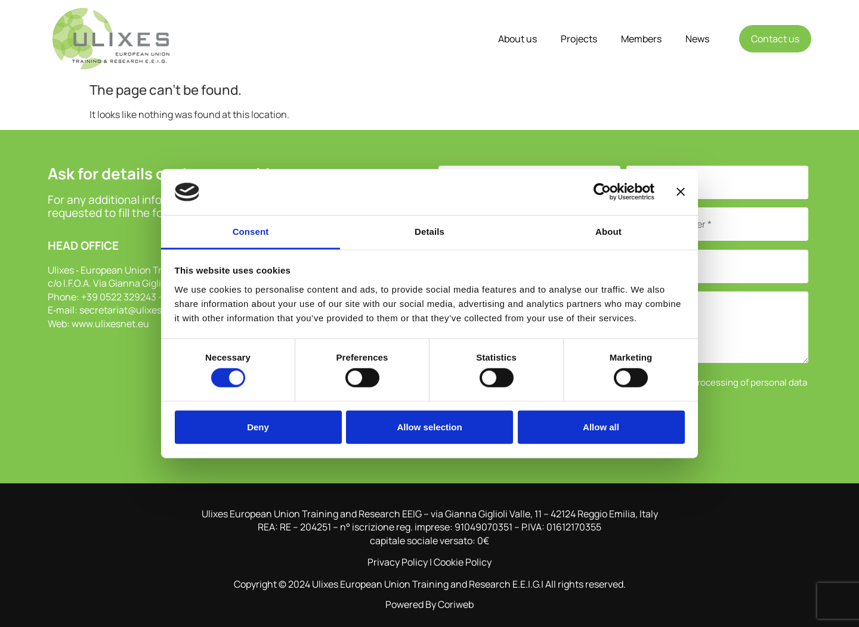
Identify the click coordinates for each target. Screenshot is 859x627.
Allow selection (429, 426)
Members (641, 38)
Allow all (601, 426)
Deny (258, 426)
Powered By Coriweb (429, 604)
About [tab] (608, 231)
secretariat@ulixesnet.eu (134, 309)
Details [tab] (429, 231)
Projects (579, 38)
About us (517, 38)
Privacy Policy (397, 562)
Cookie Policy (463, 562)
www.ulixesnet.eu (110, 323)
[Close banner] (680, 192)
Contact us (775, 38)
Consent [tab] (251, 231)
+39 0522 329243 (118, 296)
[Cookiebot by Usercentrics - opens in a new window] (602, 192)
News (697, 38)
